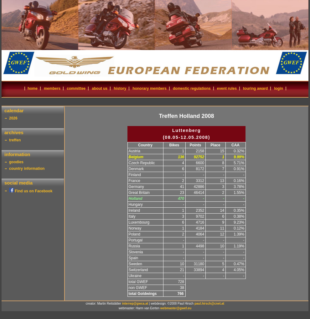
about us (99, 88)
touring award (255, 88)
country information (26, 168)
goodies (16, 162)
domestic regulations (192, 88)
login (278, 88)
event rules (227, 88)
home (33, 88)
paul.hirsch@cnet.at (209, 303)
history (120, 88)
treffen (15, 140)
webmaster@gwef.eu (175, 308)
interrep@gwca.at (135, 303)
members (52, 88)
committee (76, 88)
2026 (13, 118)
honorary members (149, 88)
